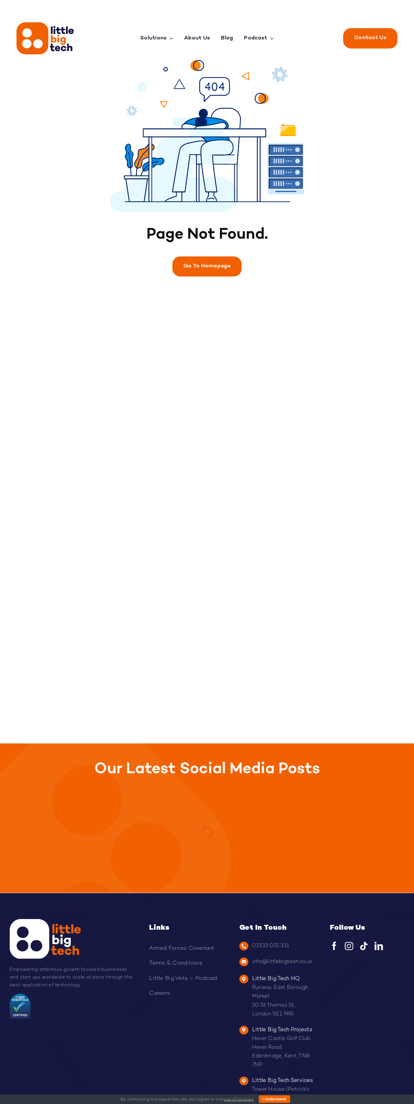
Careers (159, 993)
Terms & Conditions (175, 963)
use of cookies (238, 1100)
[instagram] (349, 946)
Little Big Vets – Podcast (183, 978)
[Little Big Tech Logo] (45, 25)
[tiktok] (364, 946)
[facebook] (334, 946)
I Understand (274, 1099)
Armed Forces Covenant (181, 948)
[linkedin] (379, 946)
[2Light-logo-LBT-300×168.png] (45, 922)
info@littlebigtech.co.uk (282, 962)
